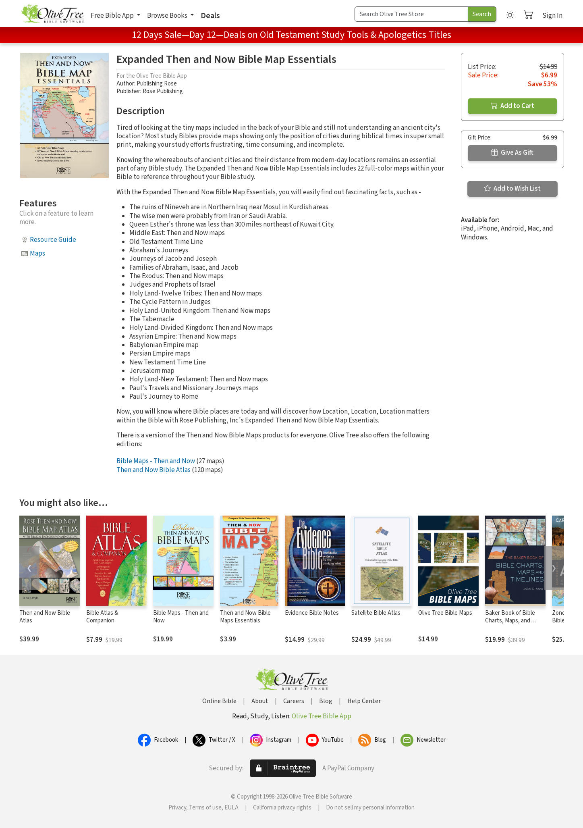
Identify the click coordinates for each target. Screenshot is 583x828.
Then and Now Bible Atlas (153, 470)
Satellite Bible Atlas (375, 613)
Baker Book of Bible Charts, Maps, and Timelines (510, 620)
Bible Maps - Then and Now (155, 461)
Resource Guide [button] (53, 240)
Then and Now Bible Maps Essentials (245, 617)
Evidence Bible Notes (312, 613)
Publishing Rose (157, 83)
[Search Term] (411, 14)
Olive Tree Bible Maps (445, 613)
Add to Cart (512, 106)
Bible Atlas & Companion (102, 617)
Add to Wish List (512, 188)
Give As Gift (512, 153)
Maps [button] (37, 253)
